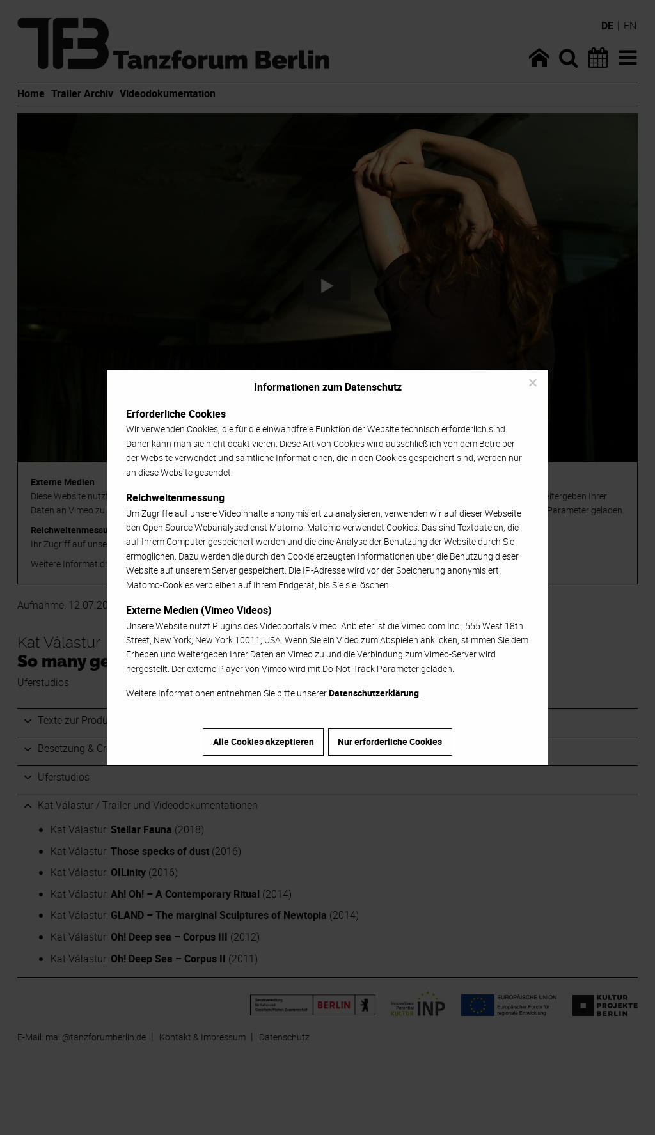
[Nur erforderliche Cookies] (532, 382)
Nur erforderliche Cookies (390, 741)
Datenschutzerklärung (374, 693)
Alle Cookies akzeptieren (263, 741)
